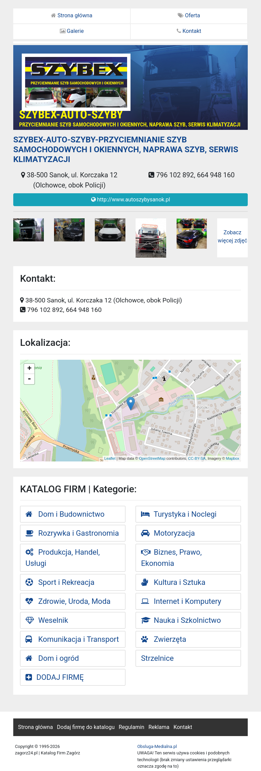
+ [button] (29, 369)
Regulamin (131, 727)
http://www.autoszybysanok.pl (130, 199)
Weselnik (46, 620)
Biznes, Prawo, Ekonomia (171, 558)
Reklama (159, 727)
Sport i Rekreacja (59, 582)
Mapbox (232, 458)
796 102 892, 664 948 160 (191, 175)
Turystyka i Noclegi (178, 514)
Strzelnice (157, 658)
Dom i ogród (52, 658)
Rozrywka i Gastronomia (72, 533)
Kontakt (189, 31)
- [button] (29, 379)
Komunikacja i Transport (72, 639)
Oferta (189, 15)
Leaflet (110, 458)
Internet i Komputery (181, 601)
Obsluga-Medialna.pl (157, 746)
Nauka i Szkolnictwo (181, 620)
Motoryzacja (168, 533)
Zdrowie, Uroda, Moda (67, 601)
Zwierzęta (163, 639)
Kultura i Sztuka (173, 582)
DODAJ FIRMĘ (54, 677)
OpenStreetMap (152, 458)
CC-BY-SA (197, 458)
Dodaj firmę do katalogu (86, 727)
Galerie (72, 31)
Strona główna (71, 15)
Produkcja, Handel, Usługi (62, 558)
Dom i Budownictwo (65, 514)
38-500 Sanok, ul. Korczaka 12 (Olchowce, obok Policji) (69, 180)
